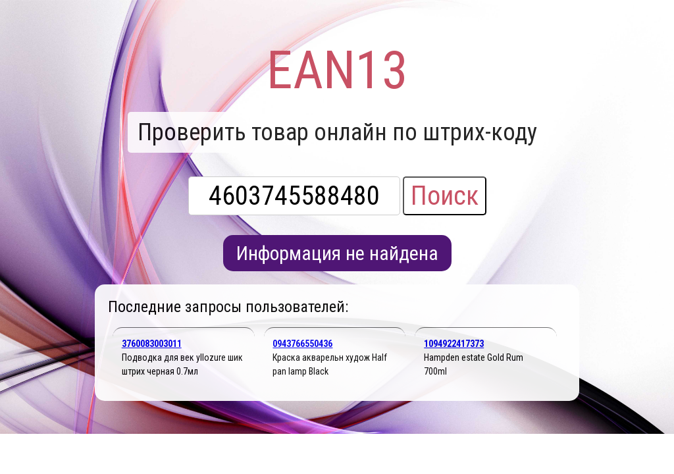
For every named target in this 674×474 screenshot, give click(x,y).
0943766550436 (302, 343)
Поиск (445, 195)
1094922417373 (454, 343)
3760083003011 (152, 343)
